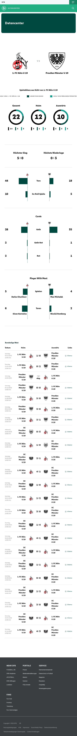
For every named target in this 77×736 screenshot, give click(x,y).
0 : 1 (38, 551)
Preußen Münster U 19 (54, 355)
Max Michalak (56, 297)
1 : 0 (38, 356)
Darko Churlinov (19, 297)
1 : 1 (38, 565)
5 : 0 (38, 398)
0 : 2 (38, 366)
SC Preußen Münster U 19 (22, 432)
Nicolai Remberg (58, 314)
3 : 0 (38, 409)
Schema (68, 355)
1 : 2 (38, 498)
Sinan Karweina (20, 314)
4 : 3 (38, 631)
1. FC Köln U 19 (21, 356)
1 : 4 (38, 525)
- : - (38, 377)
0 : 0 (38, 388)
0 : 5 (38, 432)
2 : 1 (38, 420)
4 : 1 (38, 472)
